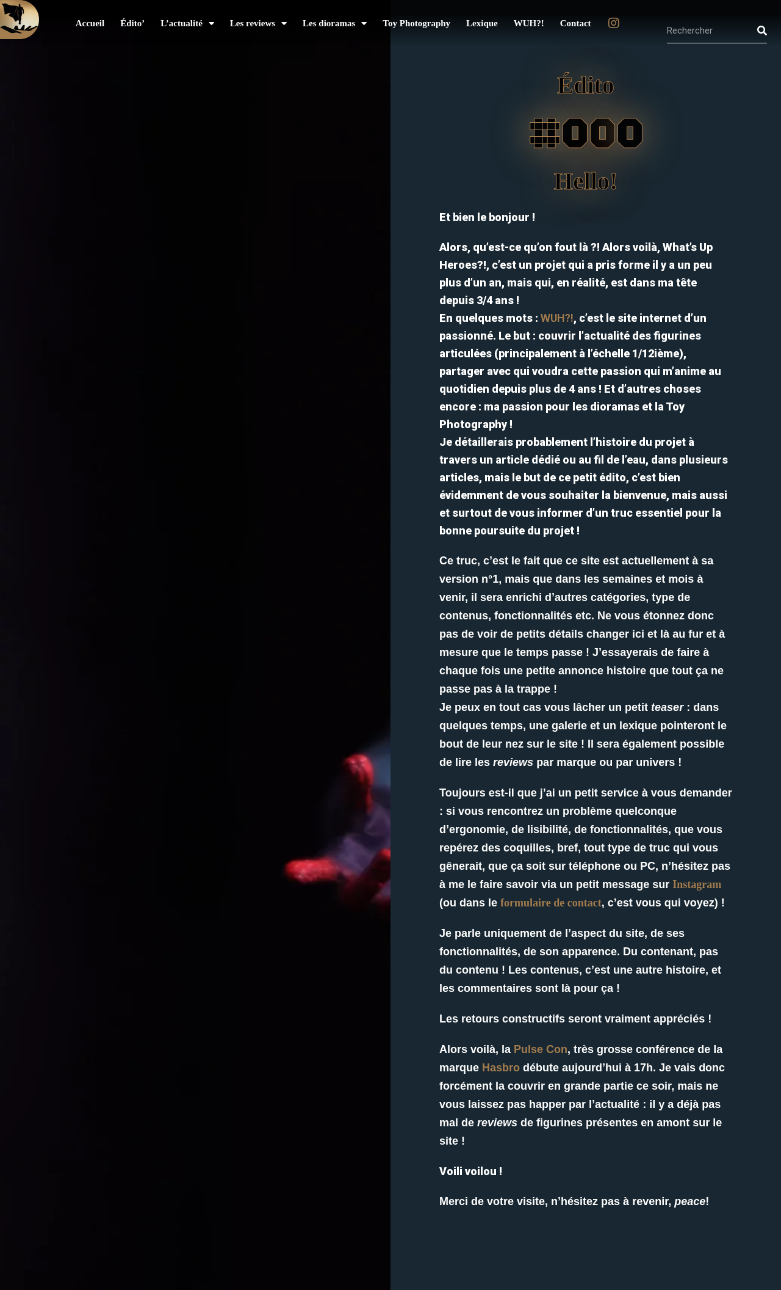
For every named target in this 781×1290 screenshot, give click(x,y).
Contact (575, 23)
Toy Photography (416, 23)
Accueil (90, 23)
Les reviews (258, 23)
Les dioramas (335, 23)
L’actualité (187, 23)
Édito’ (132, 23)
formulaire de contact (551, 903)
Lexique (482, 23)
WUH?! (529, 23)
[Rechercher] (762, 30)
